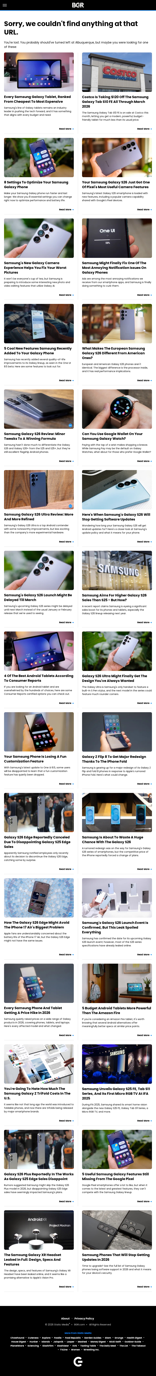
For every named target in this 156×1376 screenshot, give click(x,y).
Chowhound (17, 1337)
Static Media (61, 1325)
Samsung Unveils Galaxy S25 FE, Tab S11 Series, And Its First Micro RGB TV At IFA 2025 (116, 1094)
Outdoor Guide (133, 1341)
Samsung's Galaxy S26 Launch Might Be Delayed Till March (38, 597)
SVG (74, 1345)
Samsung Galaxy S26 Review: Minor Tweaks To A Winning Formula (34, 436)
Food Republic (73, 1337)
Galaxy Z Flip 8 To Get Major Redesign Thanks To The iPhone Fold (114, 759)
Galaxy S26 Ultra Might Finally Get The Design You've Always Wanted (114, 678)
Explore (46, 1337)
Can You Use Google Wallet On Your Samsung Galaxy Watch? (112, 436)
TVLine (64, 1349)
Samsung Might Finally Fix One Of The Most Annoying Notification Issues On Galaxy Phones (114, 268)
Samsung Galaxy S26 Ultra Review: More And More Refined (38, 516)
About (65, 1318)
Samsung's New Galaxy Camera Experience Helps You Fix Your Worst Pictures (35, 268)
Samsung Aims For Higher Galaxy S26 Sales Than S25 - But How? (114, 597)
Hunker (34, 1341)
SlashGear (63, 1345)
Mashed (82, 1341)
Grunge (119, 1337)
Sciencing (33, 1345)
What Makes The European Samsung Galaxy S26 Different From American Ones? (113, 353)
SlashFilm (48, 1345)
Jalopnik (58, 1341)
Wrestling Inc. (91, 1349)
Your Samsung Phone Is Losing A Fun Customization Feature (35, 758)
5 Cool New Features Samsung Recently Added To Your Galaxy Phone (38, 350)
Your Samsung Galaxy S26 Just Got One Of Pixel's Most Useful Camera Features (116, 184)
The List (124, 1345)
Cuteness (33, 1337)
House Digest (18, 1341)
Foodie (57, 1337)
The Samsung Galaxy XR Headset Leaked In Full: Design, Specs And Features (32, 1260)
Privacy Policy (84, 1318)
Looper (70, 1341)
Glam (108, 1337)
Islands (46, 1341)
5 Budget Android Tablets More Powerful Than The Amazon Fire (116, 1010)
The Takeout (139, 1345)
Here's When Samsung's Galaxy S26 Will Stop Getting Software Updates (116, 516)
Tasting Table (88, 1345)
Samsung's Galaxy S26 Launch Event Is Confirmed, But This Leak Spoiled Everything (115, 927)
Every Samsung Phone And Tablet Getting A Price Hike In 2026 (33, 1010)
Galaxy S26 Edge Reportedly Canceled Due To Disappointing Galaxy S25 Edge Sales (37, 842)
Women (75, 1349)
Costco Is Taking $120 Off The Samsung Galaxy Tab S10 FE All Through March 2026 (115, 102)
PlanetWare (17, 1345)
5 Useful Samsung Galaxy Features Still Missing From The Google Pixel (115, 1176)
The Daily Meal (107, 1345)
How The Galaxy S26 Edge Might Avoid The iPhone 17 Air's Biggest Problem (36, 924)
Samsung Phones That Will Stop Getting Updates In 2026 (116, 1257)
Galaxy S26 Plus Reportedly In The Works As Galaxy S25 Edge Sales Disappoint (39, 1176)
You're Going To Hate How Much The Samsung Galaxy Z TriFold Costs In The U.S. (37, 1093)
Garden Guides (92, 1337)
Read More (65, 128)
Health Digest (134, 1337)
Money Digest (98, 1341)
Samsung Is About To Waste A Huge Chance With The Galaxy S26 (112, 839)
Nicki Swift (115, 1341)
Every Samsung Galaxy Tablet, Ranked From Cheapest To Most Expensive (37, 99)
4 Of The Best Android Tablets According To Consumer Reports (38, 678)
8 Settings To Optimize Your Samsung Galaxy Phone (36, 184)
